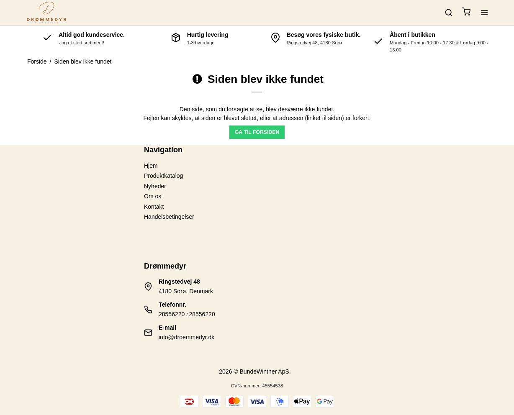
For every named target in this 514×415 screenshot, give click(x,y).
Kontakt (154, 206)
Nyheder (155, 186)
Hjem (151, 165)
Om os (152, 196)
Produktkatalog (163, 175)
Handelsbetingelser (169, 216)
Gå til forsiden (257, 132)
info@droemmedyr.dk (186, 337)
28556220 (172, 314)
